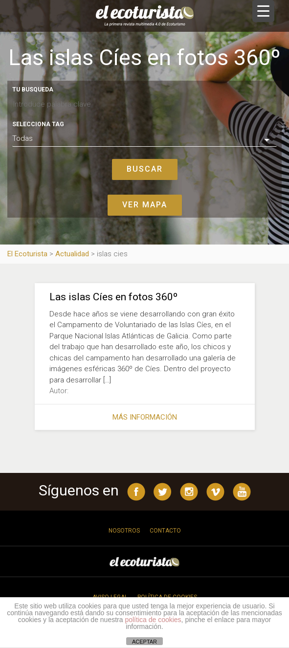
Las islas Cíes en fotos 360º (113, 297)
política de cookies (153, 620)
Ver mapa (144, 204)
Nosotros (124, 530)
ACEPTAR (144, 642)
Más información (144, 417)
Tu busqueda (32, 89)
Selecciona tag (38, 124)
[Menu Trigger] (263, 11)
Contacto (165, 530)
